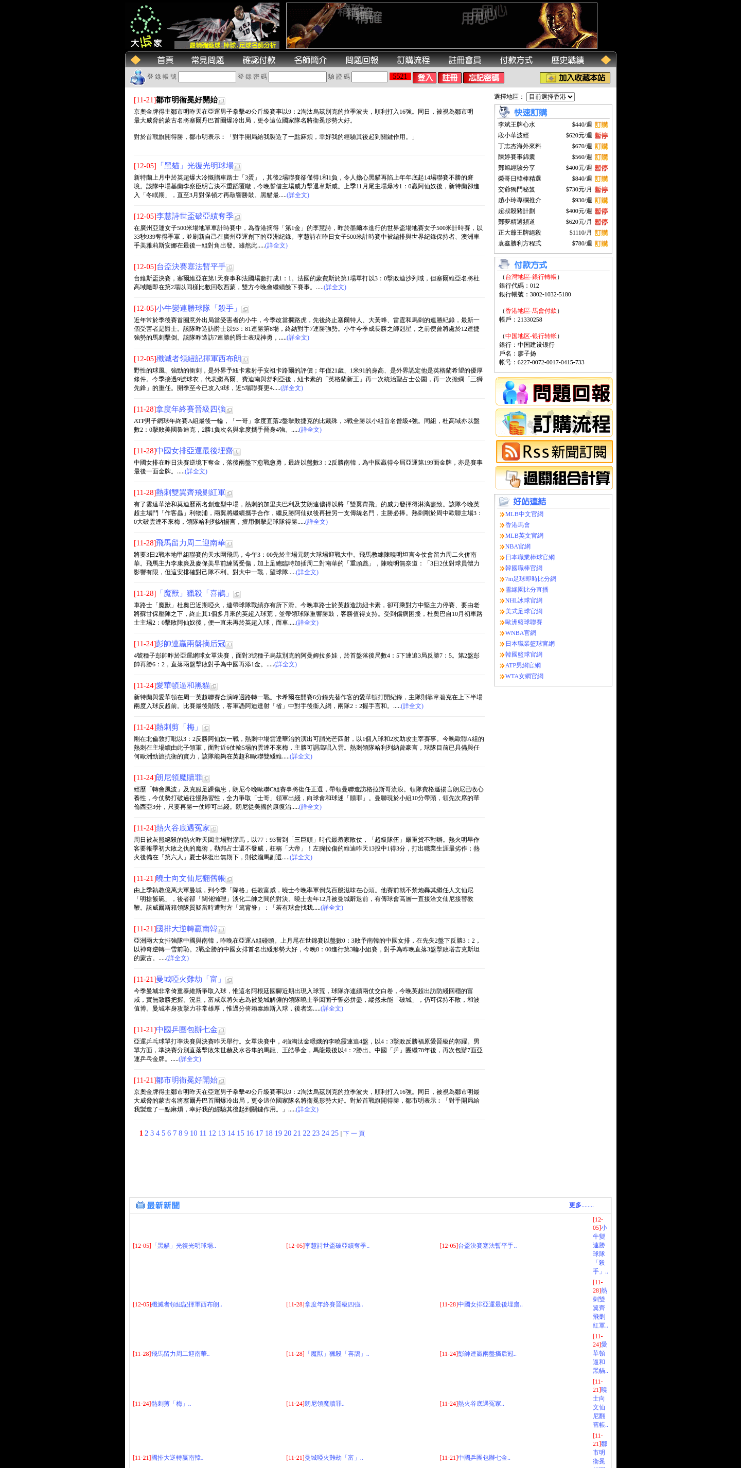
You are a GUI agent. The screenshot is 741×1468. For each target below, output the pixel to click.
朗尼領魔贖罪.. (325, 1352)
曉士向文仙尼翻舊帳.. (600, 1356)
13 (222, 1133)
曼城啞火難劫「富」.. (334, 1406)
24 (326, 1133)
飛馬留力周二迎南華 (190, 543)
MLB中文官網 (524, 514)
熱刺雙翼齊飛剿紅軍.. (600, 1256)
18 (269, 1133)
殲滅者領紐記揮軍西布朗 (198, 359)
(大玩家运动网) (201, 1461)
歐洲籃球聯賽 (523, 622)
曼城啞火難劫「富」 (190, 979)
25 (335, 1133)
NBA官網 (518, 546)
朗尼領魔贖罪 (179, 777)
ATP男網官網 (523, 665)
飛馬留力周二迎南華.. (180, 1302)
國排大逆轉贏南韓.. (177, 1406)
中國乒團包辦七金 (187, 1029)
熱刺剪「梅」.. (171, 1352)
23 (317, 1133)
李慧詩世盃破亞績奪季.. (337, 1194)
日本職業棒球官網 (530, 557)
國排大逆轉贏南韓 (187, 929)
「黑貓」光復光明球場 (195, 166)
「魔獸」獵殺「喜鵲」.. (337, 1302)
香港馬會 (517, 524)
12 (213, 1133)
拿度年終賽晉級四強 (190, 409)
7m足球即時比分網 (530, 578)
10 (194, 1133)
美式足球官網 (523, 611)
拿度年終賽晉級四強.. (334, 1253)
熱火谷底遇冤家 (183, 828)
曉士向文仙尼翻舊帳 (190, 878)
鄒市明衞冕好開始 (187, 1080)
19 (279, 1133)
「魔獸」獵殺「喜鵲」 (194, 593)
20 (288, 1133)
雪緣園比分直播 (527, 589)
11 (203, 1133)
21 (298, 1133)
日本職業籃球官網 (530, 643)
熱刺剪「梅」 (179, 727)
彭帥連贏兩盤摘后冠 (190, 644)
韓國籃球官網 (523, 654)
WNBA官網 (521, 632)
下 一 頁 (354, 1133)
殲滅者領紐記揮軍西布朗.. (186, 1253)
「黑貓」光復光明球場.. (183, 1194)
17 (260, 1133)
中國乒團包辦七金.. (484, 1406)
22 (307, 1133)
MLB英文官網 (524, 535)
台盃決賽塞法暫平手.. (487, 1194)
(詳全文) (298, 195)
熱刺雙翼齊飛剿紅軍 (190, 492)
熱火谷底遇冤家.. (481, 1352)
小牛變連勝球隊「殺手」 (198, 308)
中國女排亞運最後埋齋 (194, 451)
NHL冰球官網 (524, 600)
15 (241, 1133)
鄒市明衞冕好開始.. (600, 1410)
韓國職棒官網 (523, 568)
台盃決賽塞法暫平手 (191, 266)
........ (581, 1153)
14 (232, 1133)
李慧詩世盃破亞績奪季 (195, 216)
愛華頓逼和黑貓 (183, 685)
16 (250, 1133)
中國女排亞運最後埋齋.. (490, 1253)
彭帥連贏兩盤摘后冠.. (487, 1302)
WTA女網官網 (524, 676)
